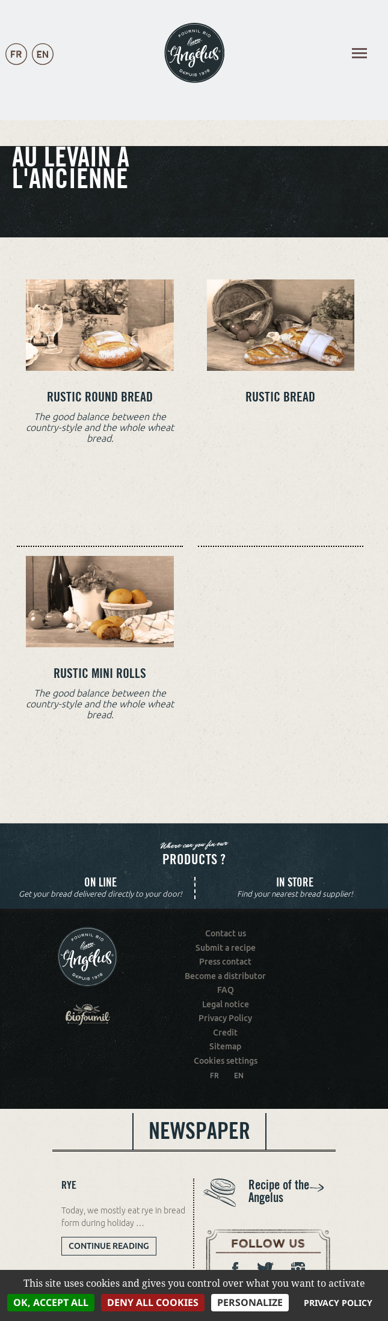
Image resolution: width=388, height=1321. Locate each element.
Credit (225, 1032)
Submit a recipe (226, 948)
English (43, 66)
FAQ (225, 990)
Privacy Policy (225, 1018)
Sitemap (225, 1046)
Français (16, 66)
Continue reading (112, 1248)
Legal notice (225, 1004)
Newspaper (199, 1130)
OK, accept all (50, 1302)
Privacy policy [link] (338, 1302)
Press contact (225, 961)
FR (214, 1075)
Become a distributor (225, 976)
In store (294, 882)
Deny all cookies (153, 1302)
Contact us (225, 933)
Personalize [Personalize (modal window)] (250, 1302)
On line (100, 882)
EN (239, 1075)
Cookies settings (225, 1061)
